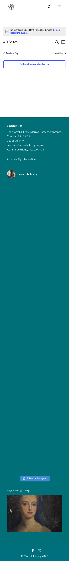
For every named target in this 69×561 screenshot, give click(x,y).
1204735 (38, 149)
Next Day (60, 53)
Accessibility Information (21, 159)
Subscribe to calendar (32, 64)
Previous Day (10, 53)
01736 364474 (15, 140)
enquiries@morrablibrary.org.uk (25, 145)
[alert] (34, 31)
